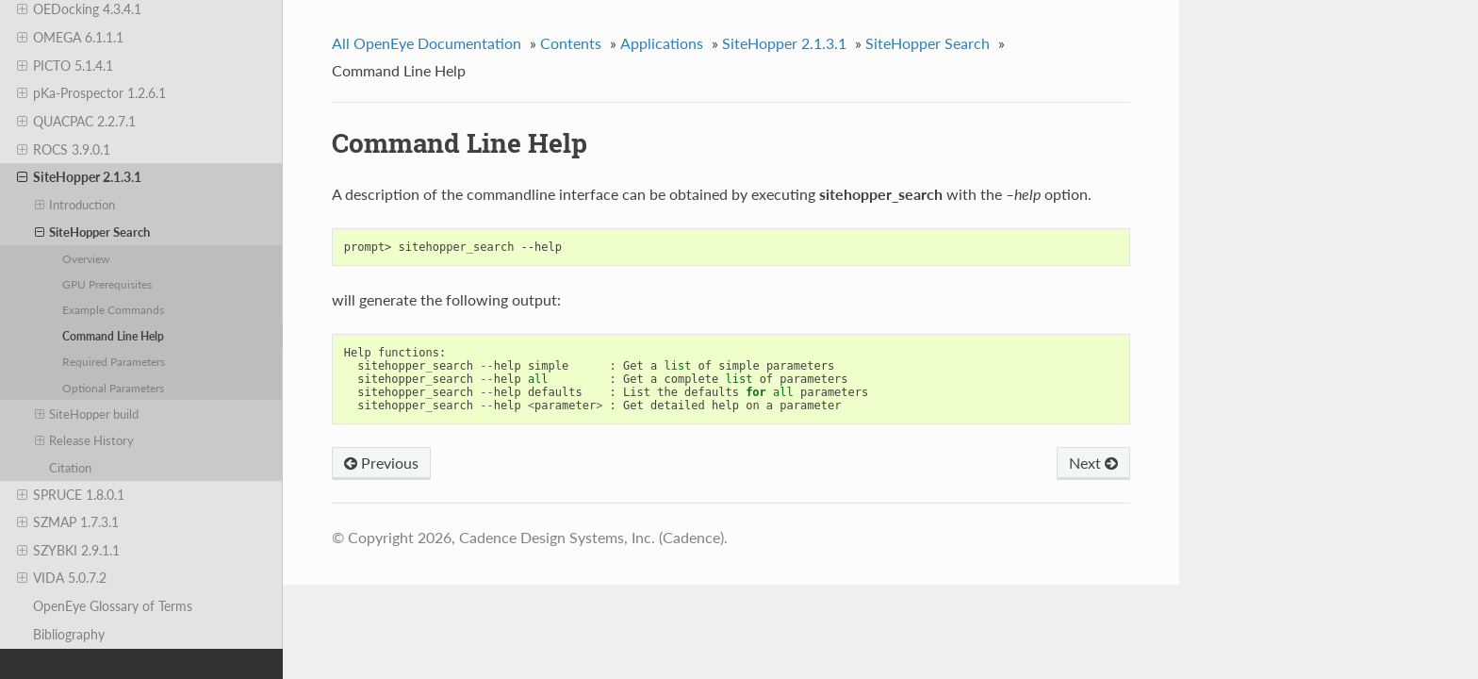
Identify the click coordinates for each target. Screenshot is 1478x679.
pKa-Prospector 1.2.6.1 (91, 93)
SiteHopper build (87, 414)
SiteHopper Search (93, 232)
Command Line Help (113, 335)
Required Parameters (113, 361)
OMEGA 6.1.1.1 (70, 37)
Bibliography (69, 634)
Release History (85, 440)
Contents (570, 43)
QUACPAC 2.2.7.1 (76, 121)
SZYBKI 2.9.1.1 (68, 550)
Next (1093, 463)
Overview (85, 258)
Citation (70, 467)
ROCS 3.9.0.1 (63, 149)
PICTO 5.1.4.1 (65, 66)
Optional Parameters (113, 387)
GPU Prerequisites (107, 283)
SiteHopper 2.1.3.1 (79, 177)
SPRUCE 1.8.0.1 (70, 495)
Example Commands (113, 309)
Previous (381, 463)
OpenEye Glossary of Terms (112, 606)
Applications (661, 43)
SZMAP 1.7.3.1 (68, 522)
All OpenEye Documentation (426, 43)
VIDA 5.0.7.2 (62, 578)
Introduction (75, 204)
